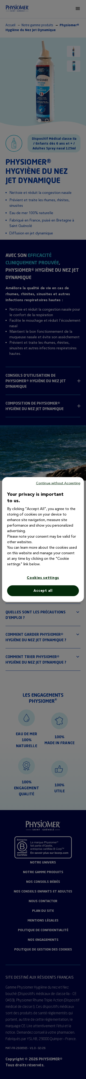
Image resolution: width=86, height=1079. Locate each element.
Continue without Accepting (58, 483)
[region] (43, 539)
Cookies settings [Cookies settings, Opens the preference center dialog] (43, 578)
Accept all (43, 591)
